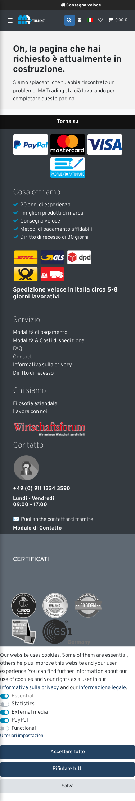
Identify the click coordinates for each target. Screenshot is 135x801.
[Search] (69, 20)
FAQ (17, 348)
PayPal (20, 720)
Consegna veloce (87, 5)
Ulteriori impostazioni (22, 736)
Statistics (23, 704)
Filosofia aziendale (35, 403)
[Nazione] (90, 20)
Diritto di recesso (33, 373)
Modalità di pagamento (40, 332)
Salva (67, 786)
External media (30, 712)
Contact (22, 357)
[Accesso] (80, 20)
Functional (24, 728)
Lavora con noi (30, 411)
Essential (22, 696)
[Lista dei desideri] (100, 20)
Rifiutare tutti (68, 769)
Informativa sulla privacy (42, 365)
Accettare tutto (67, 752)
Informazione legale (102, 688)
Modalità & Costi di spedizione (48, 341)
